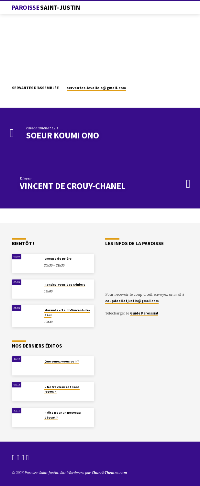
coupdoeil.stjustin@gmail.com (132, 301)
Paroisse (45, 7)
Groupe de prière (58, 258)
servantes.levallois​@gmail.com (96, 87)
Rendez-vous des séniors (64, 284)
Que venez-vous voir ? (61, 361)
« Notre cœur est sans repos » (62, 389)
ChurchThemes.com (109, 472)
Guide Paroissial (144, 313)
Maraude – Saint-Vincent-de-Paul (67, 312)
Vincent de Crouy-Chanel (73, 186)
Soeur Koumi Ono (62, 135)
